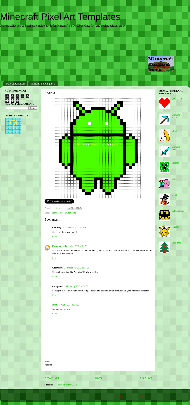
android (55, 212)
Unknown (56, 246)
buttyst (57, 208)
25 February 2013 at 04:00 (76, 286)
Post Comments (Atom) (67, 384)
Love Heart (177, 98)
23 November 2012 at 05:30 (74, 227)
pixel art (63, 212)
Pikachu (175, 227)
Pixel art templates (15, 83)
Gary (174, 179)
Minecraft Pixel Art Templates (60, 16)
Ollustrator (124, 397)
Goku (174, 195)
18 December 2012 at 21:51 (74, 246)
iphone (55, 304)
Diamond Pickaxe (176, 116)
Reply (54, 236)
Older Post (145, 378)
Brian (174, 130)
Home (98, 378)
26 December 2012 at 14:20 (76, 267)
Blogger (145, 397)
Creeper (175, 163)
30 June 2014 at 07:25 (69, 304)
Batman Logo (178, 211)
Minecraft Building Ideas (43, 83)
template (72, 212)
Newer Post (51, 378)
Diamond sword (176, 148)
